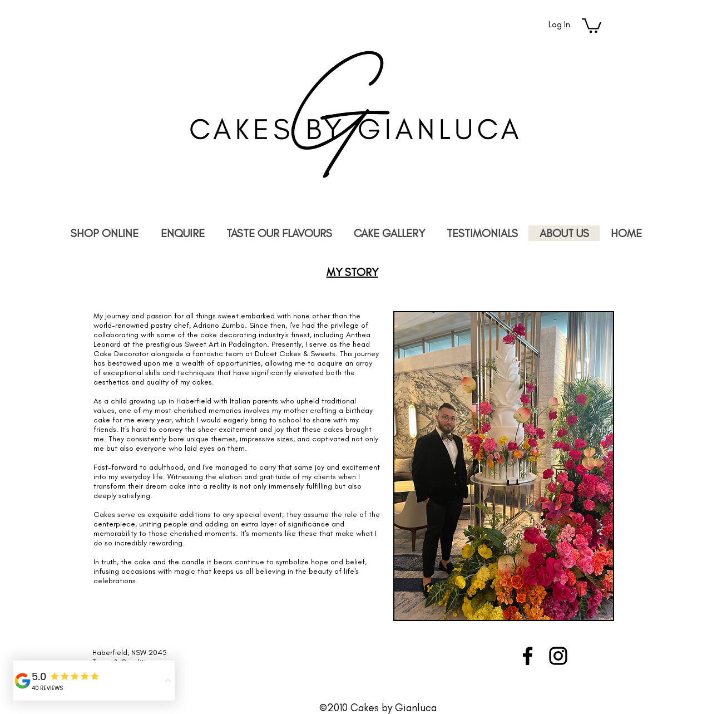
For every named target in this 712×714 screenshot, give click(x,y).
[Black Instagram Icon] (558, 656)
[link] (591, 25)
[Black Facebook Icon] (528, 656)
